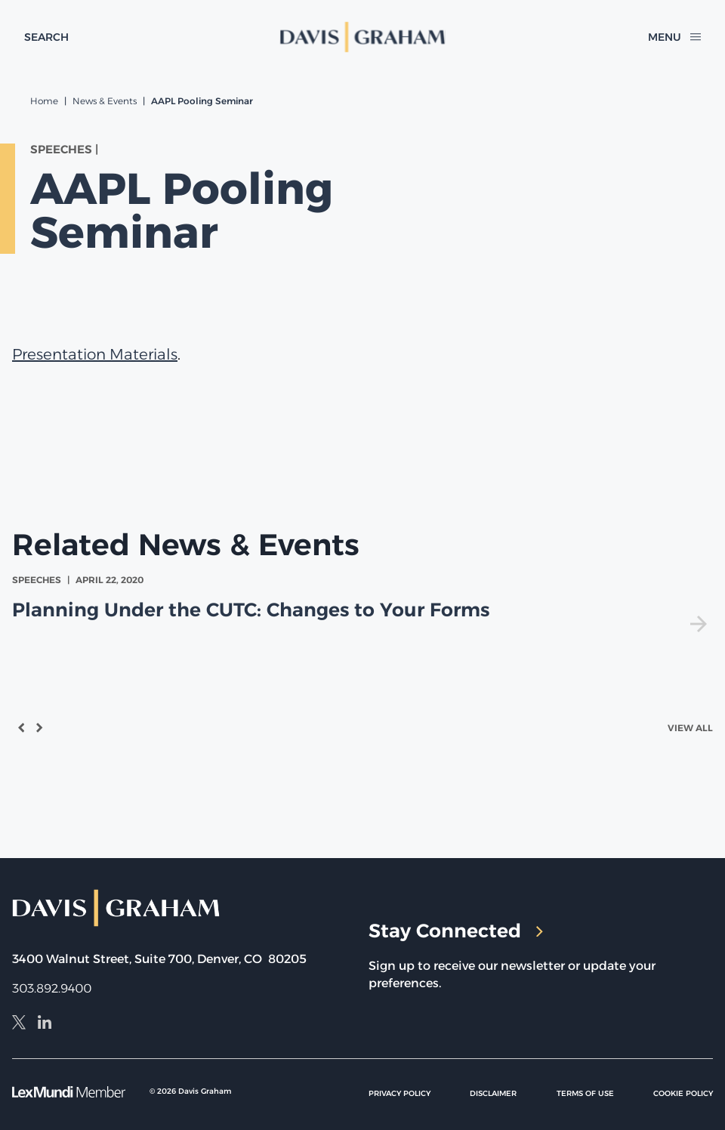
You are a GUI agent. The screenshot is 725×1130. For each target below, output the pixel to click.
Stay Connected (456, 930)
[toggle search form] (46, 37)
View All (690, 727)
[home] (362, 37)
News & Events (104, 101)
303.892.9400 (51, 988)
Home (44, 101)
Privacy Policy (399, 1093)
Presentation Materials (94, 354)
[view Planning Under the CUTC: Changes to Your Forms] (362, 602)
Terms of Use (585, 1093)
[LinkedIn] (44, 1024)
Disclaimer (493, 1093)
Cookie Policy (683, 1093)
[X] (19, 1024)
